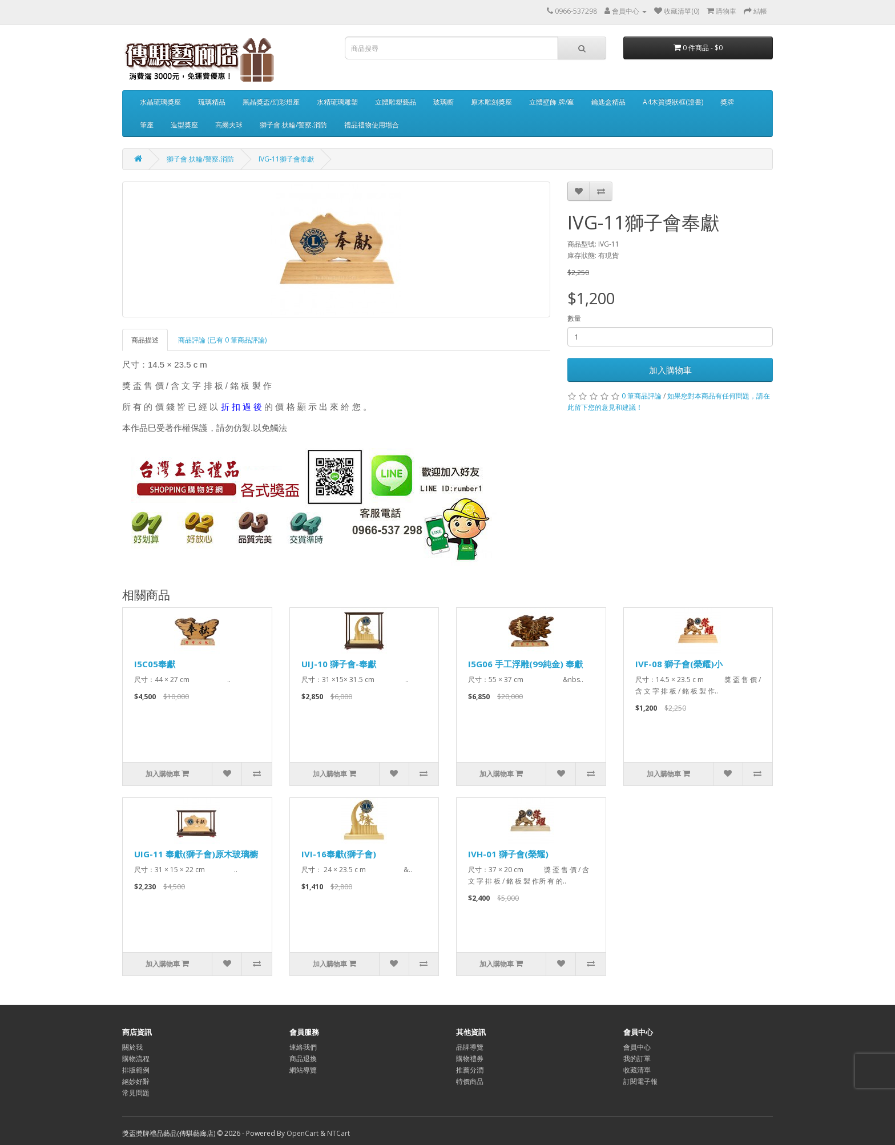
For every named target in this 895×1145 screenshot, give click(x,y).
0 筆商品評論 (642, 396)
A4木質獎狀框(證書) (673, 102)
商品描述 (145, 340)
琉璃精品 (211, 102)
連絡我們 (303, 1047)
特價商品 (469, 1081)
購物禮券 (469, 1058)
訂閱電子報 (640, 1081)
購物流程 (136, 1058)
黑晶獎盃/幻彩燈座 (271, 102)
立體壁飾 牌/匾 (551, 102)
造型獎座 (184, 125)
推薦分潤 (469, 1070)
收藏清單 (637, 1070)
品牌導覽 (469, 1047)
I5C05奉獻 (154, 664)
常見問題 (136, 1093)
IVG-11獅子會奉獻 (286, 159)
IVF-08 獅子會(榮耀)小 (679, 664)
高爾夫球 (229, 125)
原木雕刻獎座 (491, 102)
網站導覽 (303, 1070)
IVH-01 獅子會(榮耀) (508, 854)
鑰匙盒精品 (608, 102)
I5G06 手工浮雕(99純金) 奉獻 (525, 664)
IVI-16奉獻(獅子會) (338, 854)
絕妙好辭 (136, 1081)
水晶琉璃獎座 (160, 102)
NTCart (338, 1133)
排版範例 (136, 1070)
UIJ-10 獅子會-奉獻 (338, 664)
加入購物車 (670, 370)
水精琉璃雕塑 (337, 102)
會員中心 (637, 1047)
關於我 (132, 1047)
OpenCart (303, 1133)
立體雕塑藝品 (395, 102)
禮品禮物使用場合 (371, 125)
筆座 (147, 125)
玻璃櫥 (443, 102)
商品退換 (303, 1058)
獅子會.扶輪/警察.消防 (293, 125)
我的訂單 (637, 1058)
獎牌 (727, 102)
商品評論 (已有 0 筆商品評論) (222, 340)
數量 (574, 318)
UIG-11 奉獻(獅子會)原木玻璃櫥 (196, 854)
